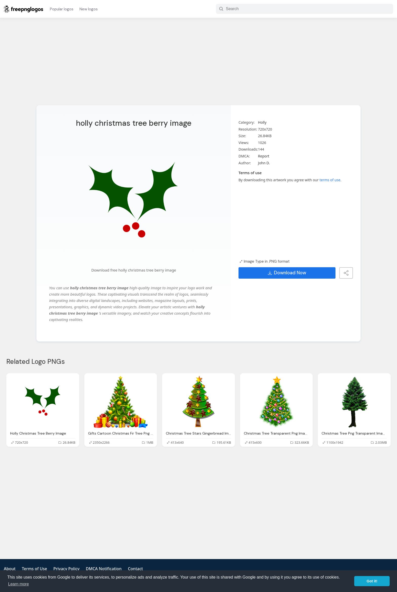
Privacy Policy (66, 568)
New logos (89, 9)
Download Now (287, 273)
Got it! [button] (372, 581)
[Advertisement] (198, 64)
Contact (135, 568)
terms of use (330, 179)
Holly (262, 122)
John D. (264, 162)
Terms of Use (34, 568)
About (9, 568)
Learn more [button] (18, 584)
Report (263, 156)
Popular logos (61, 9)
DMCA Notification (104, 568)
